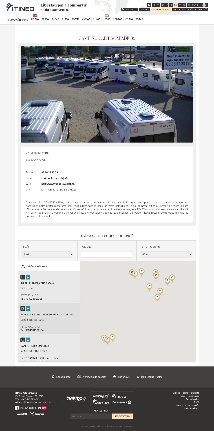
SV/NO (195, 5)
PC (55, 19)
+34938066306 (33, 298)
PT (180, 5)
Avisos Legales (192, 399)
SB (139, 19)
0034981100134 (34, 330)
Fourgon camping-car (124, 426)
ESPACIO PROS (130, 9)
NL (171, 5)
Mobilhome (109, 426)
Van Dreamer (86, 426)
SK (189, 5)
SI (206, 5)
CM (86, 19)
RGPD (196, 402)
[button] (167, 281)
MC (129, 19)
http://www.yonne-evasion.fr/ (58, 183)
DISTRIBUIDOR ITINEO (161, 9)
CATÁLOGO (145, 9)
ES (175, 5)
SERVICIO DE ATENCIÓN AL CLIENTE (190, 9)
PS (35, 18)
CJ (96, 19)
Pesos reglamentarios (189, 396)
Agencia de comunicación (187, 405)
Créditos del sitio (191, 408)
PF (45, 19)
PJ (65, 19)
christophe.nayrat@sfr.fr (56, 178)
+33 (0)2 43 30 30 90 (28, 402)
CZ (184, 5)
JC (106, 18)
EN (158, 5)
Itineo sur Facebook (25, 407)
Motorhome (98, 426)
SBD (117, 19)
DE (163, 5)
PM (75, 19)
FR (153, 5)
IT (167, 5)
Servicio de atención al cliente (186, 393)
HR (201, 5)
